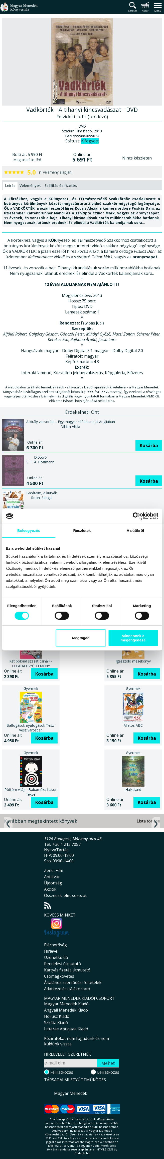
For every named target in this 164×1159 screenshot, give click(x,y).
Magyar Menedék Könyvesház (19, 10)
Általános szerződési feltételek (72, 982)
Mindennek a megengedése (132, 638)
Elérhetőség (55, 945)
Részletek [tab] (82, 530)
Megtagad (81, 638)
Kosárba (148, 445)
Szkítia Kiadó (56, 1022)
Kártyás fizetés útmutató (67, 970)
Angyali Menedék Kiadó (66, 1010)
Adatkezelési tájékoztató (67, 988)
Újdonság (53, 883)
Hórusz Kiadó (56, 1016)
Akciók (50, 889)
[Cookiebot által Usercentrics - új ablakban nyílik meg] (136, 516)
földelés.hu (82, 1153)
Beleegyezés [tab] (28, 530)
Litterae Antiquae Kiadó (66, 1029)
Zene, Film (53, 870)
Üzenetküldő (56, 957)
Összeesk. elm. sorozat (65, 895)
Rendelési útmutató (62, 963)
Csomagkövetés (59, 976)
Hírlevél (51, 951)
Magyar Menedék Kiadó (66, 1004)
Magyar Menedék (70, 1093)
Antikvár (52, 876)
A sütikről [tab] (135, 530)
